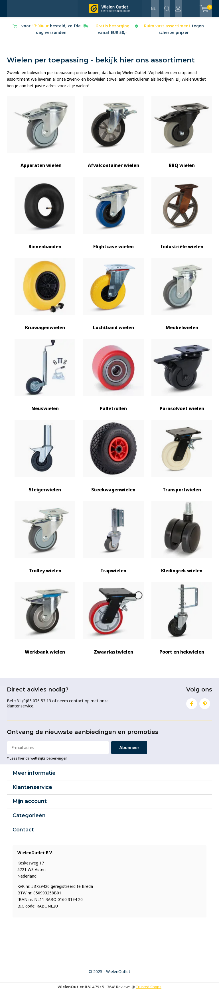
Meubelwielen (181, 299)
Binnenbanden (45, 218)
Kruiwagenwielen (45, 299)
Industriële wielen (181, 218)
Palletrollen (113, 380)
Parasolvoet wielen (181, 380)
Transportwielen (181, 461)
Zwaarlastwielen (113, 623)
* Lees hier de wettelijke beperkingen (37, 763)
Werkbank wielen (45, 623)
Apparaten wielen (41, 137)
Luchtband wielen (113, 299)
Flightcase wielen (113, 218)
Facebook (191, 708)
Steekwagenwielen (113, 461)
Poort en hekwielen (181, 623)
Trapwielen (113, 542)
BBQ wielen (181, 137)
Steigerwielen (45, 461)
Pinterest (204, 708)
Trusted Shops (148, 992)
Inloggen (178, 8)
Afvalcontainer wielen (113, 137)
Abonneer (129, 752)
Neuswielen (45, 380)
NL (153, 8)
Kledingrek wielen (181, 542)
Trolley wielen (45, 542)
